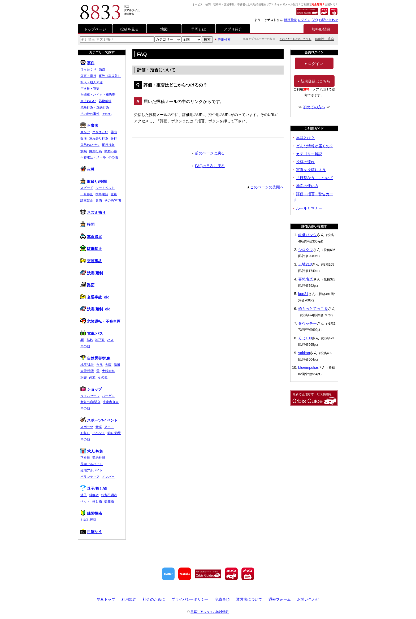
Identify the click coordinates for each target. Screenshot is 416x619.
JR (82, 340)
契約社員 (98, 458)
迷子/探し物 (93, 488)
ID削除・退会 (324, 39)
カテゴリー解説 (309, 154)
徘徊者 (94, 495)
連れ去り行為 (98, 138)
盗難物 (109, 501)
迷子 (83, 495)
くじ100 (305, 338)
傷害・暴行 (88, 76)
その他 (106, 114)
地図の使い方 (307, 186)
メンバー (108, 477)
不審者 (89, 125)
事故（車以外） (110, 76)
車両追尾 (91, 237)
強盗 (102, 69)
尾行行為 (108, 145)
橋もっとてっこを (313, 308)
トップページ (95, 29)
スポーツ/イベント (99, 420)
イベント (98, 433)
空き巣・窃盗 (89, 88)
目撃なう (91, 532)
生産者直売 (111, 402)
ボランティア (89, 477)
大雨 (108, 365)
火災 (87, 169)
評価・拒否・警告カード (313, 197)
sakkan (304, 353)
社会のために (154, 599)
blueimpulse (308, 367)
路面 (87, 285)
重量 (114, 194)
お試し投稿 (88, 520)
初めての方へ (314, 107)
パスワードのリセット (295, 39)
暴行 (114, 138)
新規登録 (290, 20)
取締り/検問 (93, 181)
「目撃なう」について (314, 178)
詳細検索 (224, 39)
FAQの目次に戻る (210, 166)
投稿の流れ (305, 162)
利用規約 (129, 599)
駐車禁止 (86, 200)
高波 (92, 377)
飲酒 (99, 200)
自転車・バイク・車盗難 (97, 95)
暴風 (117, 365)
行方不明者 (109, 495)
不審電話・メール (93, 157)
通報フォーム (279, 599)
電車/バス (91, 333)
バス (110, 340)
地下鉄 (100, 340)
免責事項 (222, 599)
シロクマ (305, 250)
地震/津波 (87, 365)
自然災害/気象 (95, 358)
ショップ (91, 389)
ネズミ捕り (93, 212)
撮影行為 (95, 151)
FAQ (314, 20)
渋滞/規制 (91, 273)
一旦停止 (86, 194)
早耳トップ (106, 599)
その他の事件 (89, 114)
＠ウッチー (307, 323)
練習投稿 (91, 513)
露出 (114, 132)
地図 (164, 29)
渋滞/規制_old (95, 309)
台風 (99, 365)
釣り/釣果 (114, 433)
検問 (87, 224)
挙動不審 (110, 151)
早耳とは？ (305, 138)
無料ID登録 (320, 29)
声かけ (85, 132)
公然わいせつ (89, 145)
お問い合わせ (328, 20)
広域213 (305, 264)
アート (109, 427)
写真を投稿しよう (311, 170)
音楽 (99, 427)
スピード (86, 188)
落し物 (97, 501)
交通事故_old (95, 297)
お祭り (85, 433)
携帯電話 (102, 194)
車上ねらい (88, 101)
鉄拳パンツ (307, 235)
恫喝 (83, 151)
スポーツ (86, 427)
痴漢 (83, 138)
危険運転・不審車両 (100, 321)
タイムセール (89, 396)
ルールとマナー (309, 208)
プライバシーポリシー (190, 599)
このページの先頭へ (267, 187)
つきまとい (100, 132)
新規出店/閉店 (90, 402)
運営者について (249, 599)
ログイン (304, 20)
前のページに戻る (210, 153)
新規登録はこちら (314, 81)
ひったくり (88, 69)
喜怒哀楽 (305, 279)
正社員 (85, 458)
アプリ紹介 (233, 29)
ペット (85, 501)
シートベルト (105, 188)
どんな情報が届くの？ (314, 146)
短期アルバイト (91, 470)
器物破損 (105, 101)
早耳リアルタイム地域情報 (209, 612)
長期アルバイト (91, 464)
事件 (87, 63)
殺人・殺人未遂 (91, 82)
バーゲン (108, 396)
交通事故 (91, 261)
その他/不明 (112, 200)
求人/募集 (91, 451)
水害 (83, 377)
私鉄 (90, 340)
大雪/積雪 (87, 371)
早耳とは (198, 29)
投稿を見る (129, 29)
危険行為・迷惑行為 (94, 107)
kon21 (303, 294)
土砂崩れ (108, 371)
